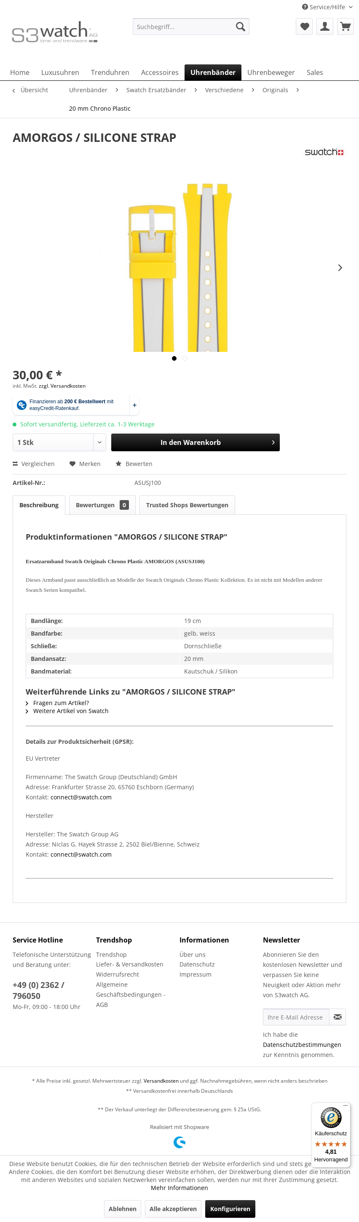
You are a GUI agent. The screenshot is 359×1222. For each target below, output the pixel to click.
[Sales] (315, 72)
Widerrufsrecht (117, 974)
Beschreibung (39, 505)
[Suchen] (240, 26)
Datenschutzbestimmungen (302, 1045)
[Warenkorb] (345, 26)
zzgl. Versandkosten (62, 385)
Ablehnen (123, 1209)
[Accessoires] (160, 72)
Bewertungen (102, 505)
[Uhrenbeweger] (271, 72)
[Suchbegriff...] (191, 26)
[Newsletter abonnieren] (337, 1017)
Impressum (196, 974)
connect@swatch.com (81, 797)
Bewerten (134, 464)
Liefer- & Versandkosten (129, 964)
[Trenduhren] (110, 72)
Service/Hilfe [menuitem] (324, 7)
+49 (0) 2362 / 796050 (38, 990)
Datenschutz (197, 964)
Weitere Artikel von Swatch (67, 711)
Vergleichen (34, 464)
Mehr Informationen (179, 1188)
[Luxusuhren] (60, 72)
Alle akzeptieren (173, 1209)
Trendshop (111, 954)
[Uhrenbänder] (213, 72)
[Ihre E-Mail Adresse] (296, 1017)
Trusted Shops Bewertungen (187, 505)
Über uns (193, 954)
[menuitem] (191, 30)
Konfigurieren (230, 1209)
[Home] (19, 72)
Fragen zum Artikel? (57, 703)
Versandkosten (161, 1080)
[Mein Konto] (324, 26)
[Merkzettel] (304, 26)
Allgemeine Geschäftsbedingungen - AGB (131, 994)
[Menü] (345, 1107)
